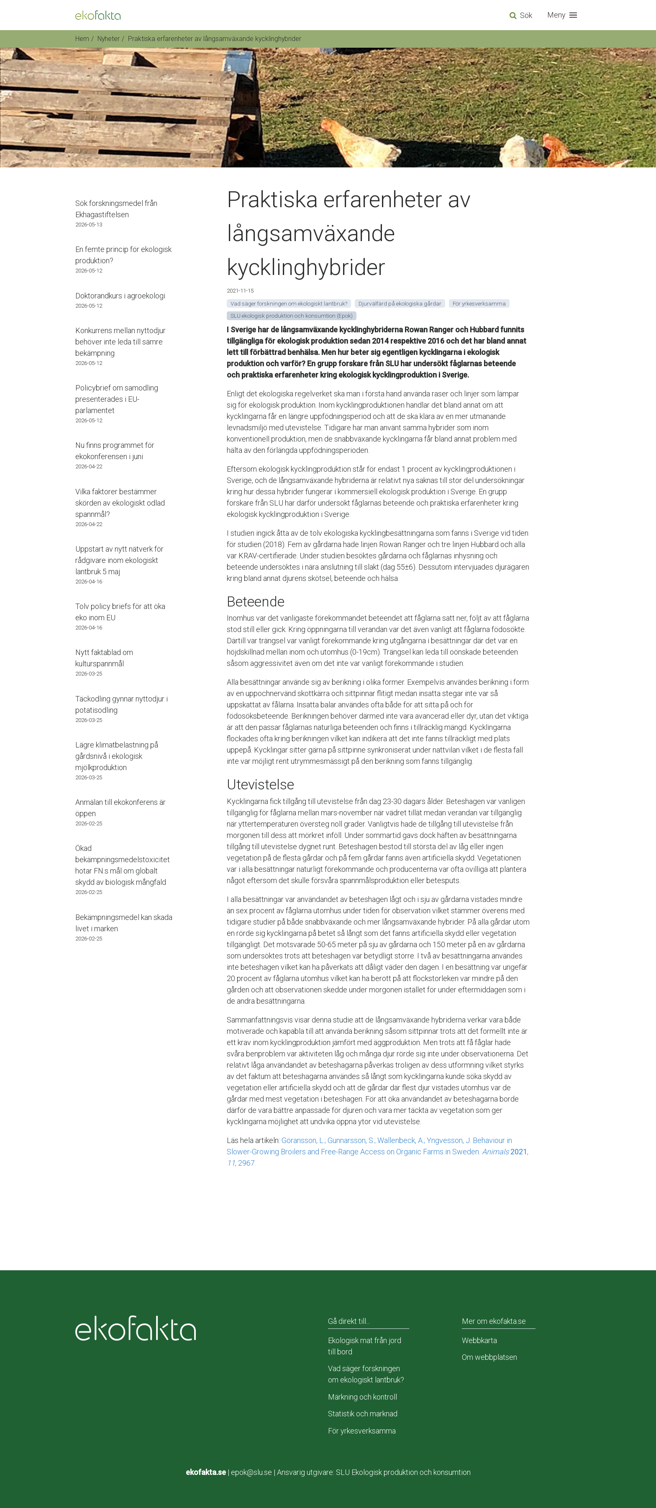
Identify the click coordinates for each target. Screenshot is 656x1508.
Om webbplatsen (489, 1357)
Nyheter (108, 39)
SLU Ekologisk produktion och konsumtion (403, 1472)
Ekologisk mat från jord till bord (364, 1346)
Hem (82, 39)
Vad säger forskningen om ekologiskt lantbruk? (366, 1374)
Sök (526, 15)
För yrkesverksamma (362, 1430)
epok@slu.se (251, 1472)
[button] (564, 15)
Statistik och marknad (362, 1413)
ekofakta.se (206, 1472)
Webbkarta (479, 1340)
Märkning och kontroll (362, 1396)
